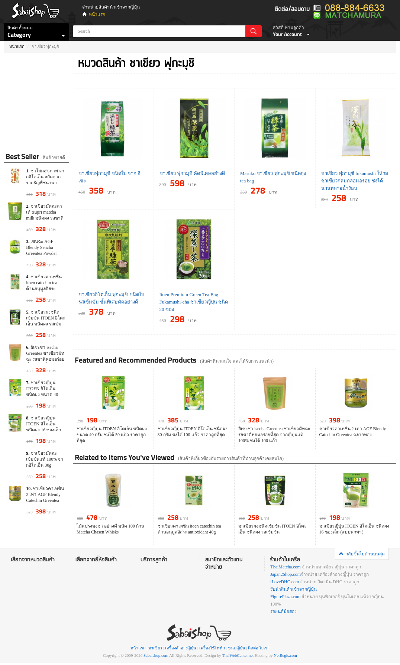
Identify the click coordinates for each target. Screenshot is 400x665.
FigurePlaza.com (285, 596)
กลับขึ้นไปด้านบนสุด (362, 554)
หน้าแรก (97, 14)
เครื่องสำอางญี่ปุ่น (180, 648)
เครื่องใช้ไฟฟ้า (212, 648)
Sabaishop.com (155, 655)
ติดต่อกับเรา (259, 648)
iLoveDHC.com (284, 581)
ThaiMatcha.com (285, 567)
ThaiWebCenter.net (238, 655)
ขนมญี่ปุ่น (236, 648)
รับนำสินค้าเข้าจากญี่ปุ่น (293, 589)
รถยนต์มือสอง (283, 611)
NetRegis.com (285, 655)
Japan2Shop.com (285, 574)
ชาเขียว (155, 648)
